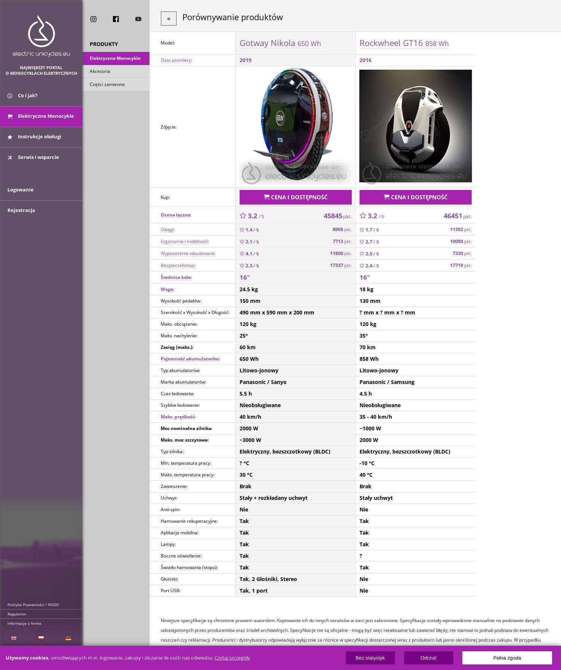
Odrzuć (428, 658)
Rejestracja (21, 221)
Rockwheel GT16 (404, 40)
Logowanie (20, 200)
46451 (458, 212)
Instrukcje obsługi (34, 141)
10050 (461, 238)
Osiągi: (168, 226)
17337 (341, 262)
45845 (338, 212)
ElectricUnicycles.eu (41, 36)
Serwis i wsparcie (33, 162)
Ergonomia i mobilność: (185, 238)
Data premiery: (176, 58)
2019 (246, 58)
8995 (342, 226)
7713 (342, 238)
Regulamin (16, 614)
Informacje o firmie (24, 623)
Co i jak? (22, 100)
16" (245, 274)
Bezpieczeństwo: (178, 262)
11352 (461, 226)
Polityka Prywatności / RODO (33, 604)
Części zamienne (107, 85)
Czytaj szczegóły (232, 658)
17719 (461, 262)
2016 (366, 58)
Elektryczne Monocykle (115, 59)
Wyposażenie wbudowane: (188, 250)
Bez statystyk (370, 658)
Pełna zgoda (507, 658)
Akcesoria (100, 72)
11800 (341, 250)
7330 (462, 250)
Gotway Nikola (280, 40)
